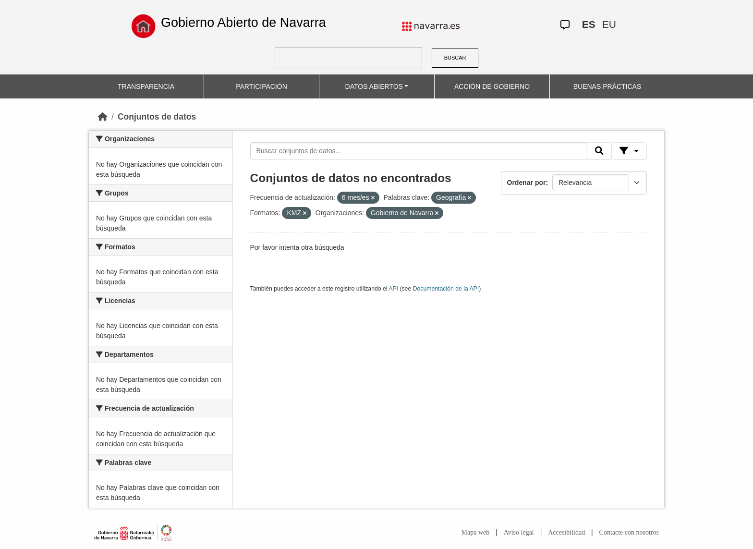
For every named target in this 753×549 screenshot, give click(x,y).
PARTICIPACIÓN (261, 86)
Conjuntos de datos (157, 117)
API (393, 288)
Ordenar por (526, 182)
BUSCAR (455, 58)
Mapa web (476, 532)
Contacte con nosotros (629, 532)
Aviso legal (519, 532)
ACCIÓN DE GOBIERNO (492, 86)
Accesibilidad (566, 532)
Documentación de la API (446, 288)
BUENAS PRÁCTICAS (607, 86)
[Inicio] (103, 117)
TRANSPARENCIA (146, 86)
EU (609, 24)
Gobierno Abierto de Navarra (243, 22)
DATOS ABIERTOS (374, 86)
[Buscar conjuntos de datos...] (418, 150)
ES (588, 24)
